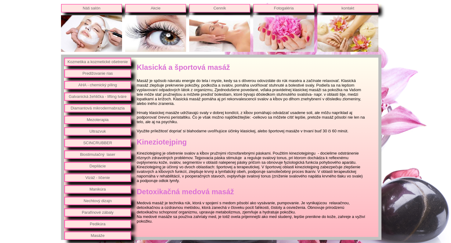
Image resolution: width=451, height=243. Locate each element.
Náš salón (91, 8)
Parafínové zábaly (98, 212)
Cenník (219, 8)
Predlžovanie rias (97, 73)
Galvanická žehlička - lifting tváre (97, 96)
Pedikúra (97, 224)
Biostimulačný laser (97, 154)
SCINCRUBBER (97, 143)
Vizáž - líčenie (97, 177)
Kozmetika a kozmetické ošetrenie (97, 61)
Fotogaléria (284, 8)
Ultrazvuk (97, 131)
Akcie (156, 8)
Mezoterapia (98, 119)
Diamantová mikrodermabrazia (97, 108)
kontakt (347, 8)
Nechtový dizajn (98, 200)
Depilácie (97, 166)
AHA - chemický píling (97, 85)
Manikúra (97, 189)
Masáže (98, 235)
